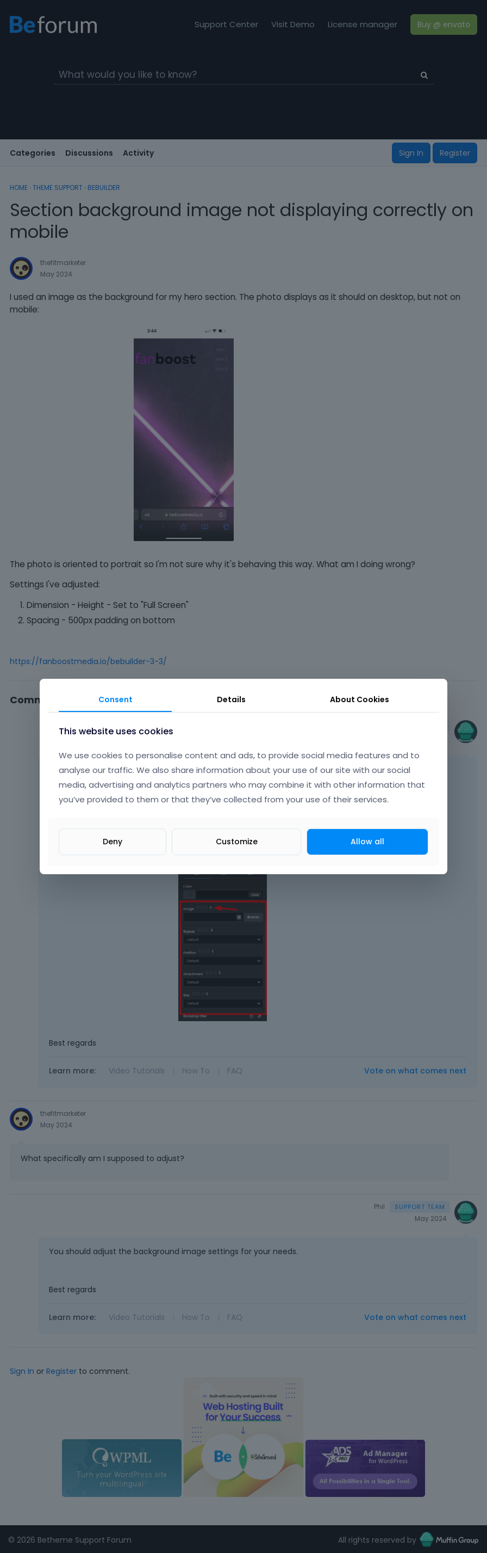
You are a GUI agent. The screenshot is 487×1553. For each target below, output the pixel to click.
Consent (115, 699)
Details (231, 699)
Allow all (367, 841)
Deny (112, 841)
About (359, 699)
